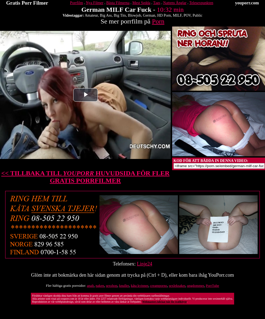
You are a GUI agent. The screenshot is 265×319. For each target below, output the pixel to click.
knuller (124, 285)
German (149, 15)
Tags (156, 3)
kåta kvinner (139, 285)
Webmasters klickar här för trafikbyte (164, 301)
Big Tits (120, 15)
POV (187, 15)
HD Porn (164, 15)
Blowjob (134, 15)
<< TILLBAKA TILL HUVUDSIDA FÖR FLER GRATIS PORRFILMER (85, 177)
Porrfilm (76, 3)
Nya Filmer (94, 3)
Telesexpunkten (201, 3)
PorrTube (212, 285)
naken (100, 285)
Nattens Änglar (174, 3)
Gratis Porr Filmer (27, 3)
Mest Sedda (141, 3)
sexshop (111, 285)
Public (197, 15)
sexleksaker (177, 285)
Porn (158, 21)
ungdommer (195, 285)
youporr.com (247, 3)
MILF (177, 15)
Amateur (91, 15)
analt (90, 285)
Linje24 (144, 264)
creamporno (158, 285)
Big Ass (106, 15)
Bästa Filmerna (117, 3)
